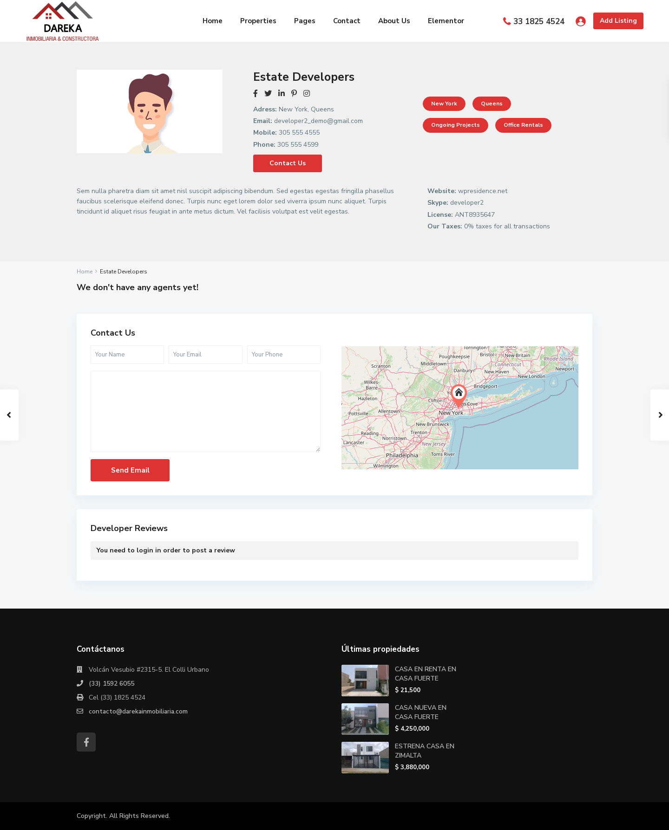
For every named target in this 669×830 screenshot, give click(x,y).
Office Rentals (523, 125)
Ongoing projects (455, 125)
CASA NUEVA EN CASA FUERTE (420, 712)
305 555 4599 (297, 144)
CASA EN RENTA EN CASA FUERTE (425, 674)
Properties (258, 21)
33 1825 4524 (538, 21)
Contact (347, 21)
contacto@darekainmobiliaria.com (139, 711)
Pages (304, 21)
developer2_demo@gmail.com (318, 121)
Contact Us (287, 163)
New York (444, 103)
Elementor (446, 21)
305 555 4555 (299, 132)
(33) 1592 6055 (111, 683)
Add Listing (618, 20)
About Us (394, 21)
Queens (492, 103)
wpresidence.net (482, 191)
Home (213, 21)
